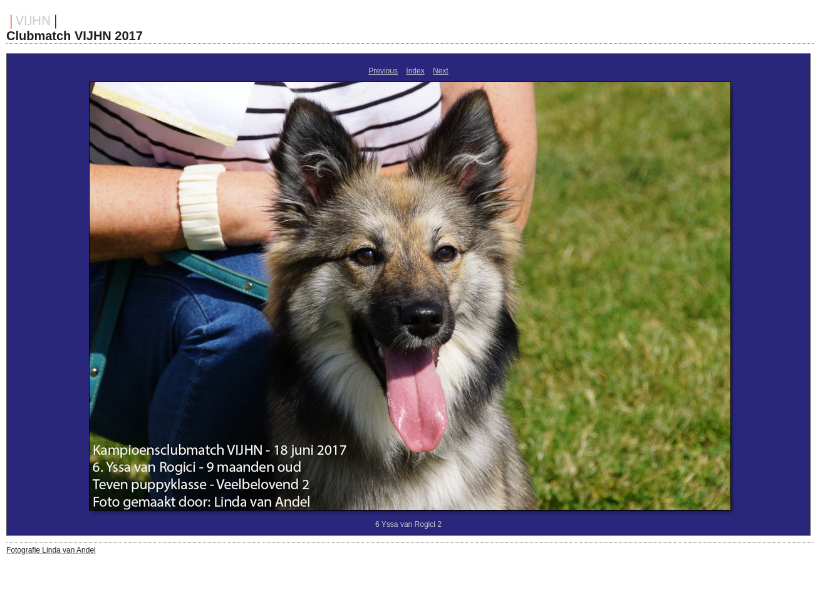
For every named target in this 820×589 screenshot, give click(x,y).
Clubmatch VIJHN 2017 (74, 36)
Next (441, 70)
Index (415, 70)
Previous (383, 70)
